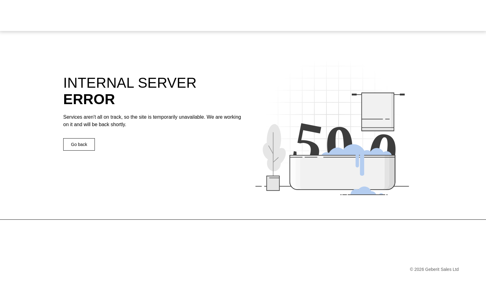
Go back (79, 144)
